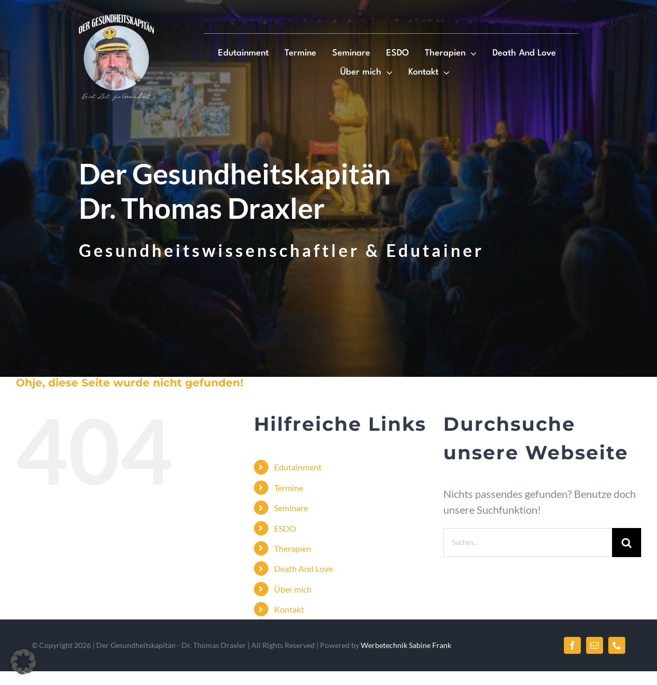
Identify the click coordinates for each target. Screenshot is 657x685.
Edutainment (298, 467)
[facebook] (572, 645)
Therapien (292, 548)
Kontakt (289, 609)
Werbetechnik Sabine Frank (406, 645)
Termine (288, 488)
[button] (23, 661)
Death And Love (303, 568)
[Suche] (626, 542)
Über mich (293, 589)
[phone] (616, 645)
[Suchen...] (527, 542)
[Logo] (116, 19)
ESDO (285, 528)
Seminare (291, 508)
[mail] (594, 645)
